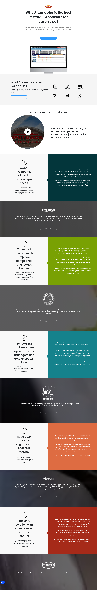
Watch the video (48, 228)
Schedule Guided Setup (48, 38)
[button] (2, 582)
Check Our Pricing (18, 97)
